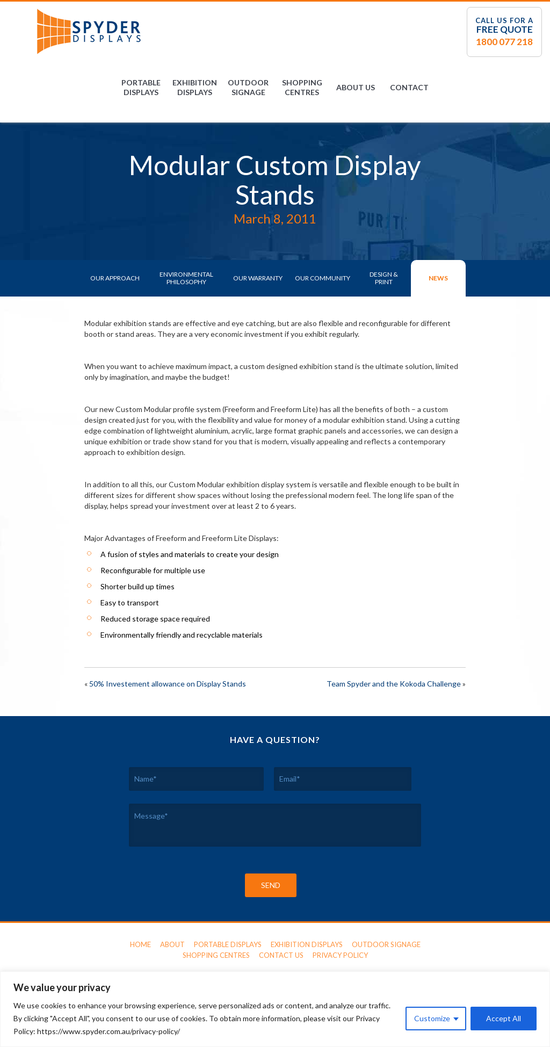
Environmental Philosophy (186, 278)
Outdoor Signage (248, 87)
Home (140, 944)
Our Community (322, 278)
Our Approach (115, 278)
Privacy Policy (340, 955)
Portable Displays (141, 87)
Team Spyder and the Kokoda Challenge (394, 683)
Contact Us (281, 955)
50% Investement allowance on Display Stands (167, 683)
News (438, 278)
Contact (409, 87)
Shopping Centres (302, 87)
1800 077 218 (504, 41)
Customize (432, 1018)
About (172, 944)
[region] (275, 1009)
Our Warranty (258, 278)
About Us (355, 87)
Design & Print (384, 278)
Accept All (503, 1018)
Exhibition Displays (194, 87)
